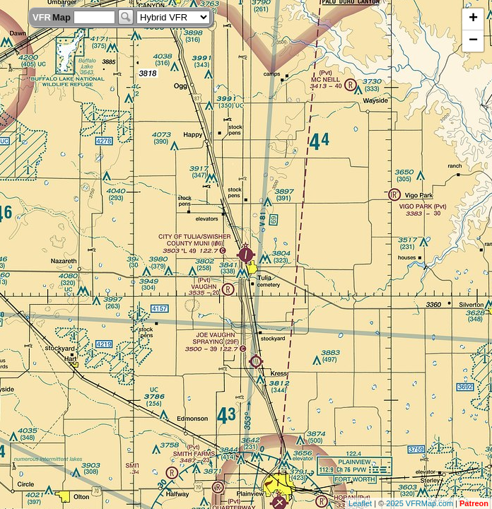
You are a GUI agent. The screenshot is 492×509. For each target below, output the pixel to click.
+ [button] (473, 19)
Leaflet (360, 503)
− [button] (473, 41)
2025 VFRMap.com (419, 503)
